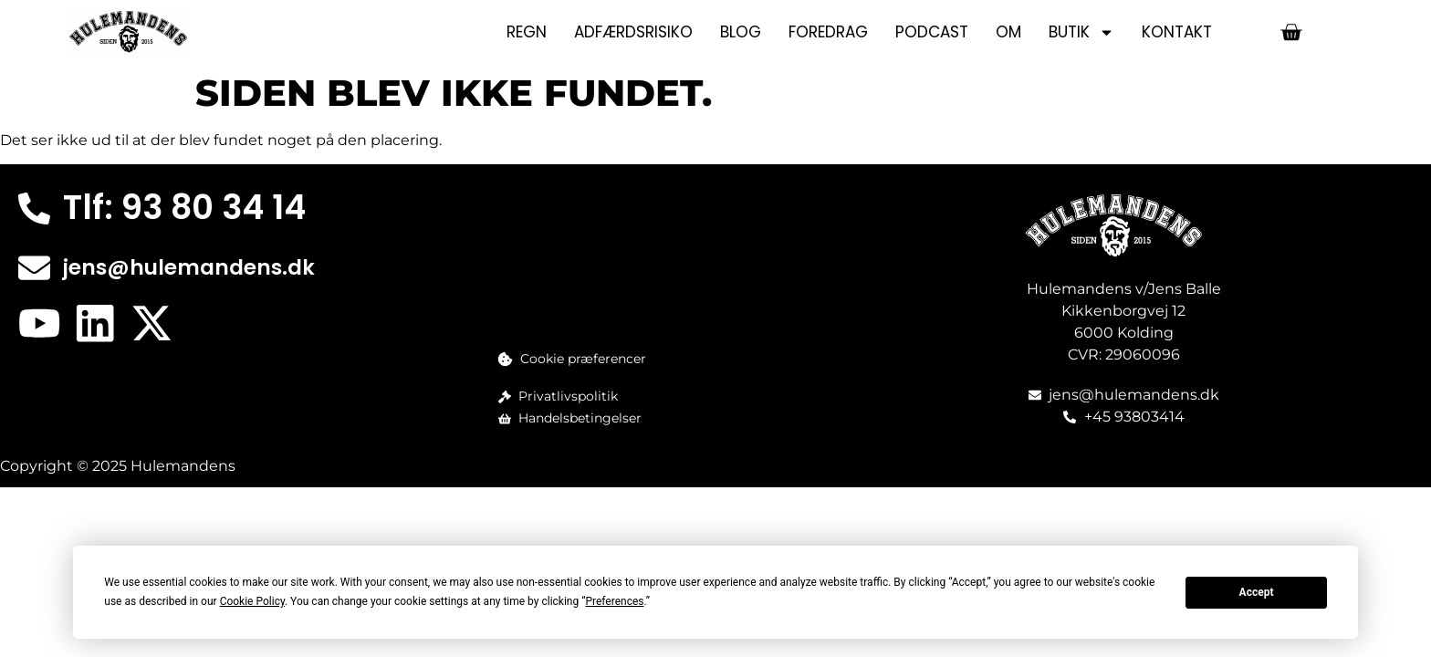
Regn (527, 32)
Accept (1256, 592)
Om (1008, 32)
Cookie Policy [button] (252, 601)
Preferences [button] (614, 601)
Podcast (931, 32)
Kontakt (1177, 32)
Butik (1081, 32)
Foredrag (828, 32)
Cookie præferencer (583, 358)
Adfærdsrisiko (633, 32)
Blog (740, 32)
